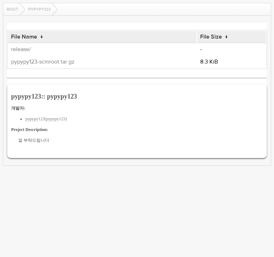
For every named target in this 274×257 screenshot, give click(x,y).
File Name (24, 36)
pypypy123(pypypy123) (46, 118)
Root (12, 9)
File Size (211, 36)
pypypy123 (39, 9)
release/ (21, 49)
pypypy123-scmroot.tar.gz (43, 61)
